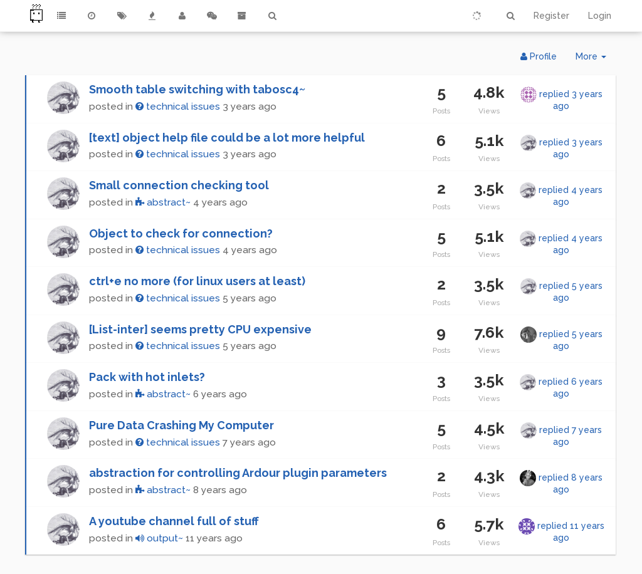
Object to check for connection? (181, 233)
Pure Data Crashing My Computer (181, 425)
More (596, 59)
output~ (159, 538)
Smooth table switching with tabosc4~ (197, 89)
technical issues (177, 106)
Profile (538, 56)
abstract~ (163, 202)
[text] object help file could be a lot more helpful (227, 137)
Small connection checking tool (179, 185)
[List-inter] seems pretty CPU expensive (200, 329)
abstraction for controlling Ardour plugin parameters (238, 472)
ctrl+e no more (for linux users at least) (197, 281)
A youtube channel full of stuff (174, 521)
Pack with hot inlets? (147, 377)
